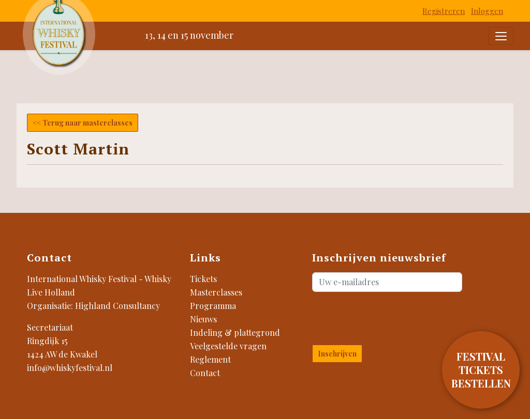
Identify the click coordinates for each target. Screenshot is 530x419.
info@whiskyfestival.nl (69, 367)
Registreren (443, 11)
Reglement (210, 359)
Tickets (203, 278)
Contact (205, 372)
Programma (213, 305)
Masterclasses (216, 292)
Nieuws (203, 319)
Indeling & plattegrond (235, 332)
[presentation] (373, 316)
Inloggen (487, 11)
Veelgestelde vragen (228, 345)
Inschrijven (337, 354)
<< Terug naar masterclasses (82, 123)
